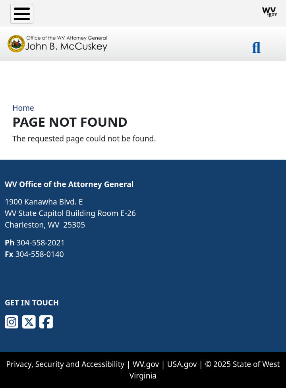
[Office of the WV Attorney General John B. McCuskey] (58, 44)
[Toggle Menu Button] (21, 14)
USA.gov (182, 364)
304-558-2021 (40, 242)
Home (23, 107)
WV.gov (146, 364)
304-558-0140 (39, 254)
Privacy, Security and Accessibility (65, 364)
